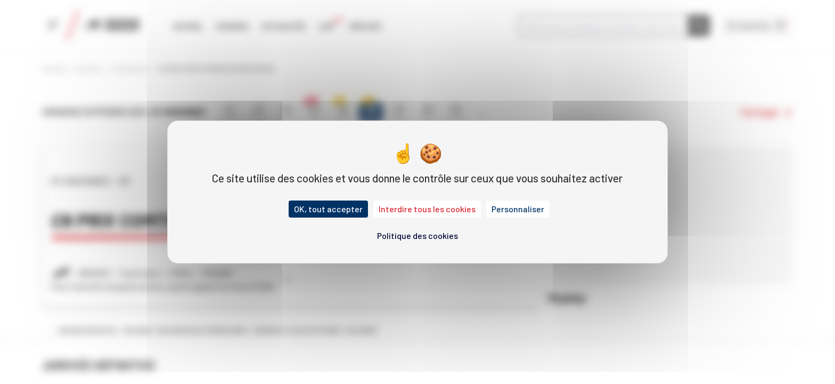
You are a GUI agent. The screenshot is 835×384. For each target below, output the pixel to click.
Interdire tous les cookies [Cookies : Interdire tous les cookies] (427, 209)
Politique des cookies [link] (417, 235)
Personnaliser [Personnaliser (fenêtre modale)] (518, 209)
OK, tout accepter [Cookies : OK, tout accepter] (328, 209)
